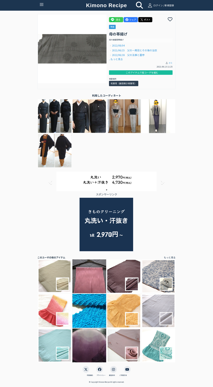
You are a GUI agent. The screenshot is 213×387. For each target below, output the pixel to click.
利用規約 (90, 375)
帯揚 (112, 26)
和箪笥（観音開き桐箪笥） (124, 83)
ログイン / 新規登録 (160, 5)
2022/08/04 (119, 45)
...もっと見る (116, 59)
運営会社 (112, 375)
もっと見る (170, 257)
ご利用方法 (123, 375)
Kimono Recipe (106, 5)
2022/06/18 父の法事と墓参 (128, 55)
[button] (50, 181)
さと (171, 62)
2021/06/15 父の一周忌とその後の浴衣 (134, 50)
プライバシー (101, 375)
